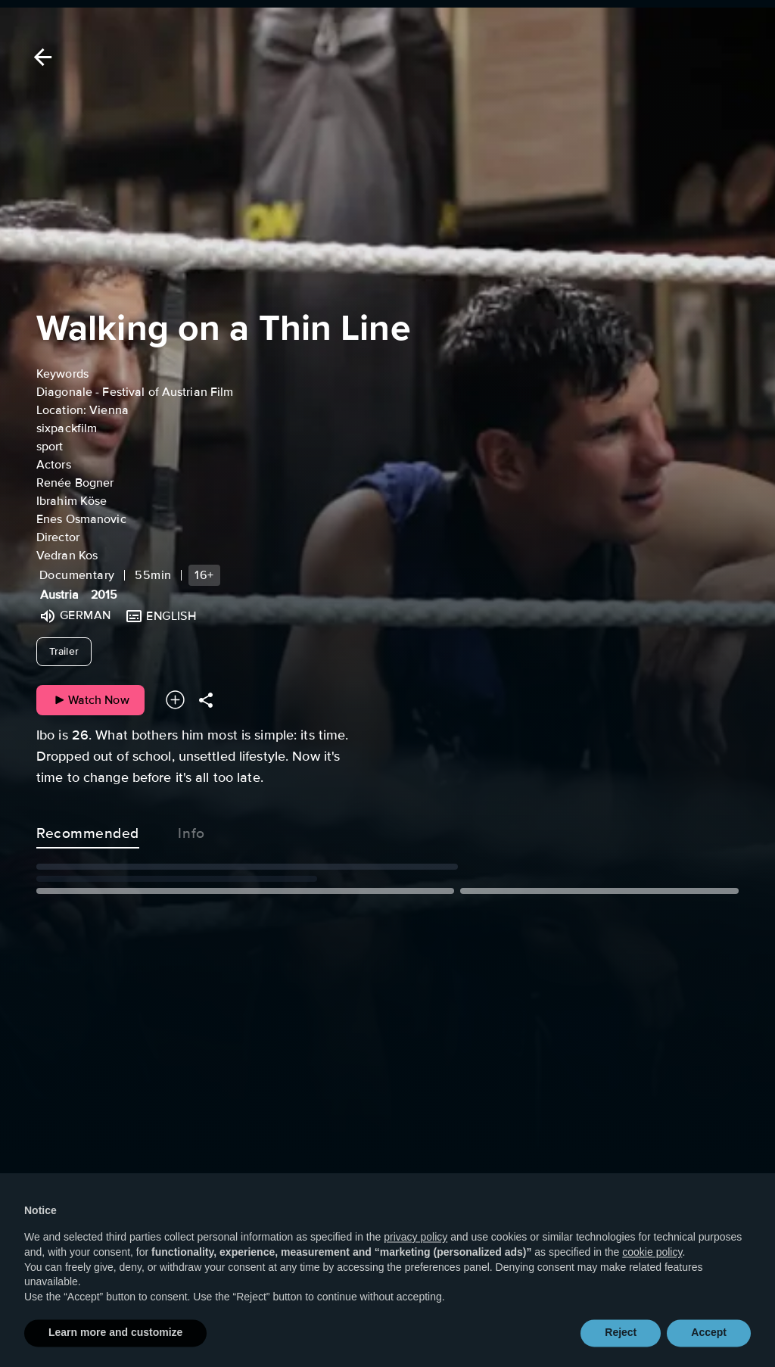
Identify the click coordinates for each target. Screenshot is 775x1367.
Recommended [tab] (87, 830)
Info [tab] (191, 830)
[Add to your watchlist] (175, 699)
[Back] (40, 57)
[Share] (206, 699)
